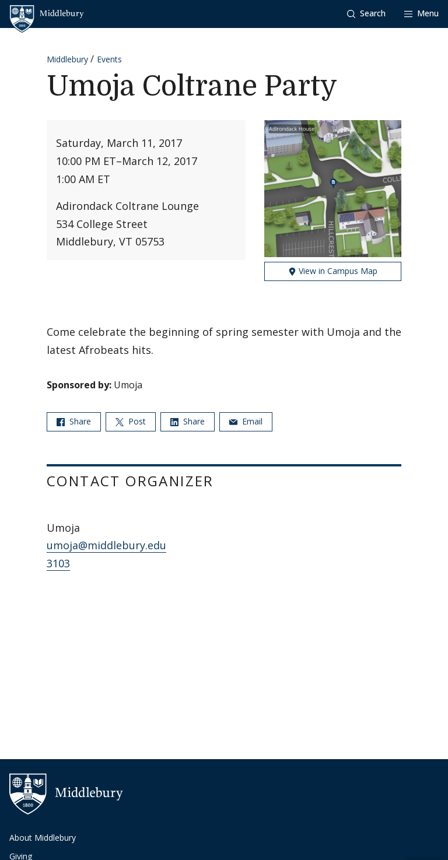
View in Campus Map (332, 270)
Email (245, 421)
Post (131, 421)
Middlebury (67, 59)
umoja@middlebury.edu (106, 545)
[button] (366, 13)
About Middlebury (42, 837)
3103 (58, 563)
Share (74, 421)
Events (109, 59)
